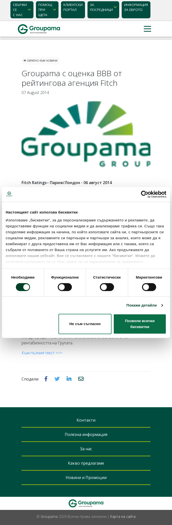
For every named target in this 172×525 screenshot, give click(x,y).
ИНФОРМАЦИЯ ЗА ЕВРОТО (136, 7)
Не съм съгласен (85, 324)
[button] (46, 379)
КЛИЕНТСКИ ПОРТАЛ (73, 7)
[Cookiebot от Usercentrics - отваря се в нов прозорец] (144, 194)
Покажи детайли (141, 305)
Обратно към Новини (40, 60)
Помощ (45, 9)
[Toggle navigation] (147, 29)
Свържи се (20, 9)
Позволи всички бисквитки (140, 324)
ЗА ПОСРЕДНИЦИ (101, 7)
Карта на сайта (123, 516)
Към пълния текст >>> (42, 353)
